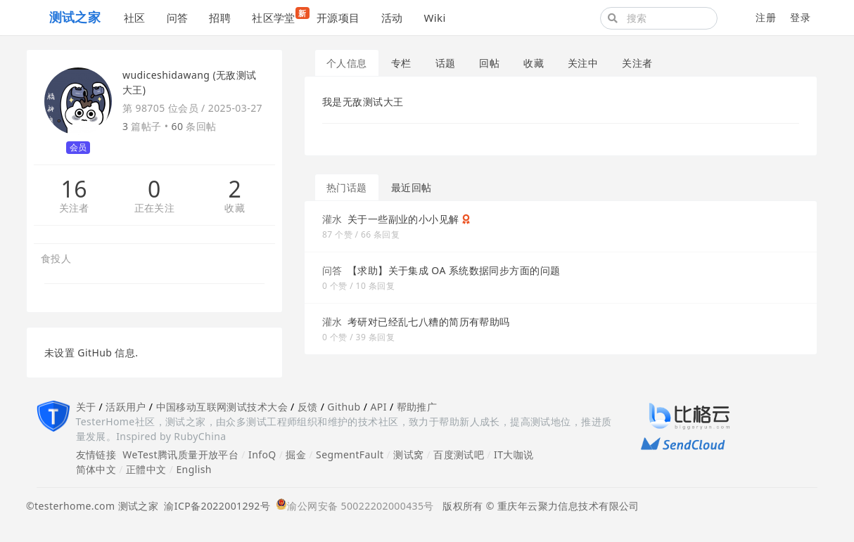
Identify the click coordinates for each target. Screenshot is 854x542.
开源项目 (338, 18)
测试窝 (408, 454)
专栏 (401, 63)
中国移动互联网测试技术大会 (222, 406)
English (194, 469)
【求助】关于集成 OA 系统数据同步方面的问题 (454, 270)
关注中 (583, 63)
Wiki (434, 18)
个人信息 (346, 63)
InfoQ (262, 454)
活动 (392, 18)
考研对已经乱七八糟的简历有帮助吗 (429, 321)
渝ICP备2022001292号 (214, 505)
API (378, 406)
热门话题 (346, 187)
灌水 (332, 219)
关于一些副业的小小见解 (403, 219)
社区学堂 (279, 16)
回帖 (489, 63)
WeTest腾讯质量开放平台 (180, 454)
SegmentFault (349, 454)
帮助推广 (417, 406)
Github (343, 406)
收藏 (234, 208)
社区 (135, 18)
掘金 (296, 454)
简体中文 (96, 469)
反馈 (308, 406)
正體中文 (146, 469)
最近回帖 (411, 187)
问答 (178, 18)
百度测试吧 (458, 454)
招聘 (220, 18)
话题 (445, 63)
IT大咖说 (514, 454)
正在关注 (154, 208)
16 (73, 189)
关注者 (74, 208)
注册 (766, 17)
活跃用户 (126, 406)
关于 (86, 406)
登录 (800, 17)
